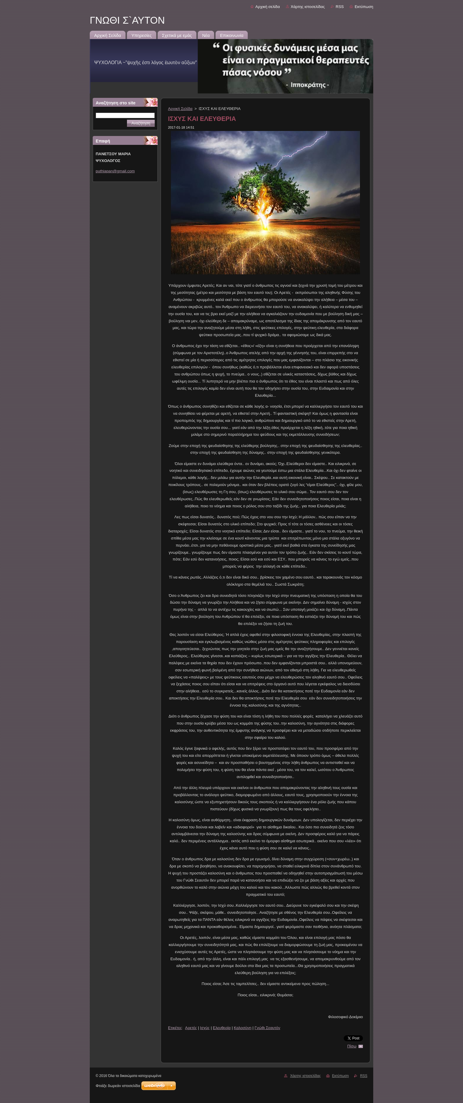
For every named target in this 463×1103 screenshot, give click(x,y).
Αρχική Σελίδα (180, 108)
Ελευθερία (222, 1028)
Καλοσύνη (243, 1028)
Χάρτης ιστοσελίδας (308, 6)
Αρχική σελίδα (267, 6)
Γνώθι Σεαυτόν (267, 1028)
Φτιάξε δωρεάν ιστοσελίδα (118, 1085)
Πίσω (351, 1046)
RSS (340, 6)
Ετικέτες (175, 1028)
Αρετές (191, 1028)
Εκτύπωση (364, 6)
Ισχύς (205, 1028)
